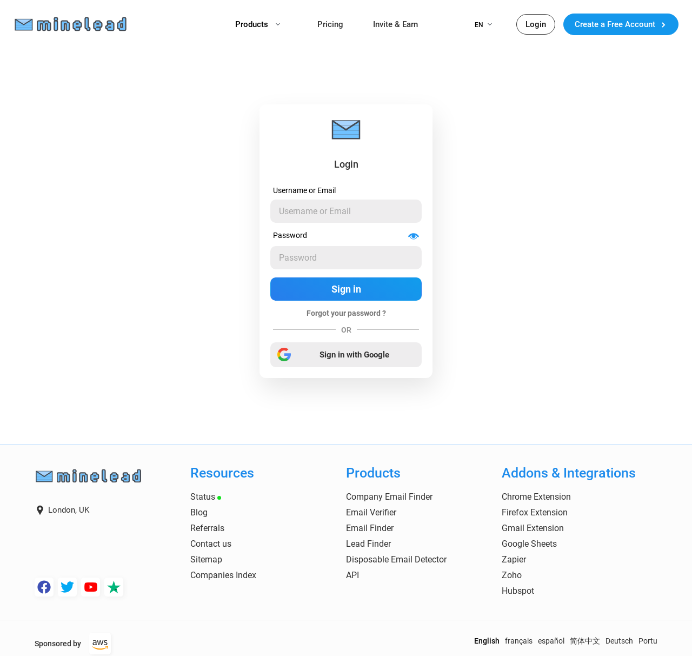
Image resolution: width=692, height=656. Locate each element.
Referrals (207, 528)
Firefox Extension (535, 512)
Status (205, 497)
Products (257, 24)
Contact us (210, 544)
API (352, 575)
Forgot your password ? (346, 313)
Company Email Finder (389, 497)
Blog (199, 512)
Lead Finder (368, 544)
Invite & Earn (395, 24)
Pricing (330, 24)
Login (535, 24)
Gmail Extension (533, 528)
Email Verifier (371, 512)
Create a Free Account (621, 24)
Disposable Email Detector (396, 559)
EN (483, 25)
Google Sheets (529, 544)
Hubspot (518, 591)
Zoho (512, 575)
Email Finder (370, 528)
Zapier (514, 559)
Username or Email (304, 190)
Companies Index (223, 575)
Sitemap (206, 559)
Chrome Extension (536, 497)
